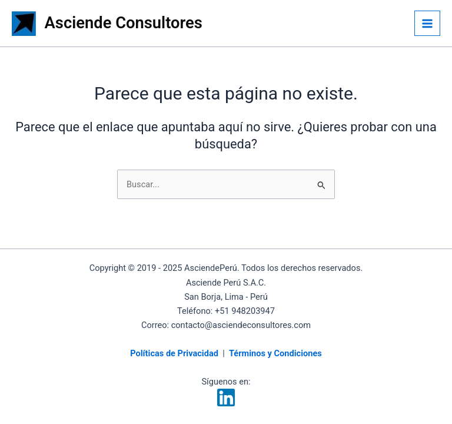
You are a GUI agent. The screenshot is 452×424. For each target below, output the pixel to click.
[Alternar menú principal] (427, 24)
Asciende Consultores (123, 23)
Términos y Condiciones (275, 353)
